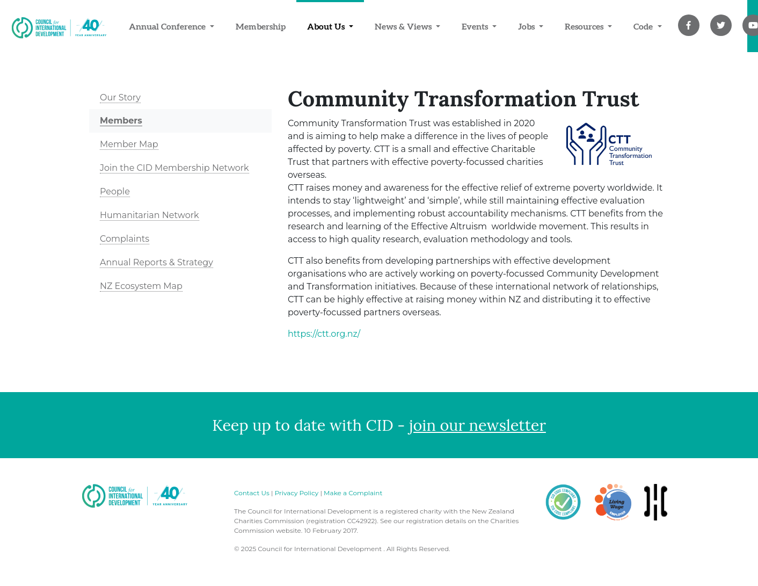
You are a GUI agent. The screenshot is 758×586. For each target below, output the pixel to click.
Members (121, 120)
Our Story (120, 97)
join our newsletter (477, 425)
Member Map (129, 144)
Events (476, 26)
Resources (585, 26)
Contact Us (251, 493)
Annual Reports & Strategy (156, 262)
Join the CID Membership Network (174, 168)
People (115, 191)
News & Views (404, 26)
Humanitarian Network (149, 215)
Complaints (124, 239)
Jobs (527, 26)
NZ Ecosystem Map (141, 286)
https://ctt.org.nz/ (324, 334)
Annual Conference (168, 26)
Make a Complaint (353, 493)
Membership (261, 26)
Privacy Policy (297, 493)
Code (644, 26)
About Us (327, 26)
